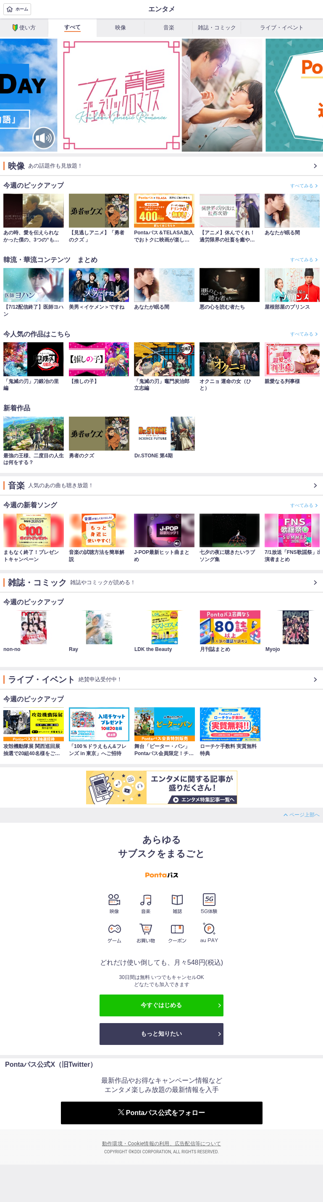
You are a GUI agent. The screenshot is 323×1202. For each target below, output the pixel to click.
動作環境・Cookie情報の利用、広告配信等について (161, 1144)
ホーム (17, 9)
